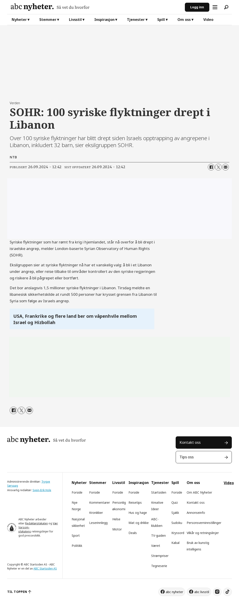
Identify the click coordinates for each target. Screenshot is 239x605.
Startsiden (158, 492)
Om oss (184, 19)
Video (208, 19)
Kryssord (177, 533)
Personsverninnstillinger (204, 523)
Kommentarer (99, 502)
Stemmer (47, 19)
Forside (77, 492)
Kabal (175, 543)
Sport (76, 535)
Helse (116, 519)
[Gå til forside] (50, 7)
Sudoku (176, 523)
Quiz (174, 502)
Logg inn (197, 7)
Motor (117, 529)
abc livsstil (201, 592)
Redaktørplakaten (36, 523)
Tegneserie (159, 566)
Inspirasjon (104, 19)
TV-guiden (158, 535)
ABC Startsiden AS (45, 568)
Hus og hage (137, 512)
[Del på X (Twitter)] (218, 167)
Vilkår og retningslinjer (203, 533)
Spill (161, 19)
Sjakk (175, 512)
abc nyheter (174, 592)
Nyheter (19, 19)
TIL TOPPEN (17, 592)
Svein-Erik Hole (42, 490)
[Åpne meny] (215, 7)
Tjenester (136, 19)
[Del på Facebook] (211, 167)
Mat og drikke (138, 523)
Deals (132, 533)
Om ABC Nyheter (199, 492)
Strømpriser (159, 556)
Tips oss (186, 456)
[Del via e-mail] (225, 167)
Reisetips (135, 502)
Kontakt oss (190, 442)
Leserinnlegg (98, 523)
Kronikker (96, 512)
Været (155, 545)
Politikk (77, 545)
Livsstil (75, 19)
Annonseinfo (196, 512)
